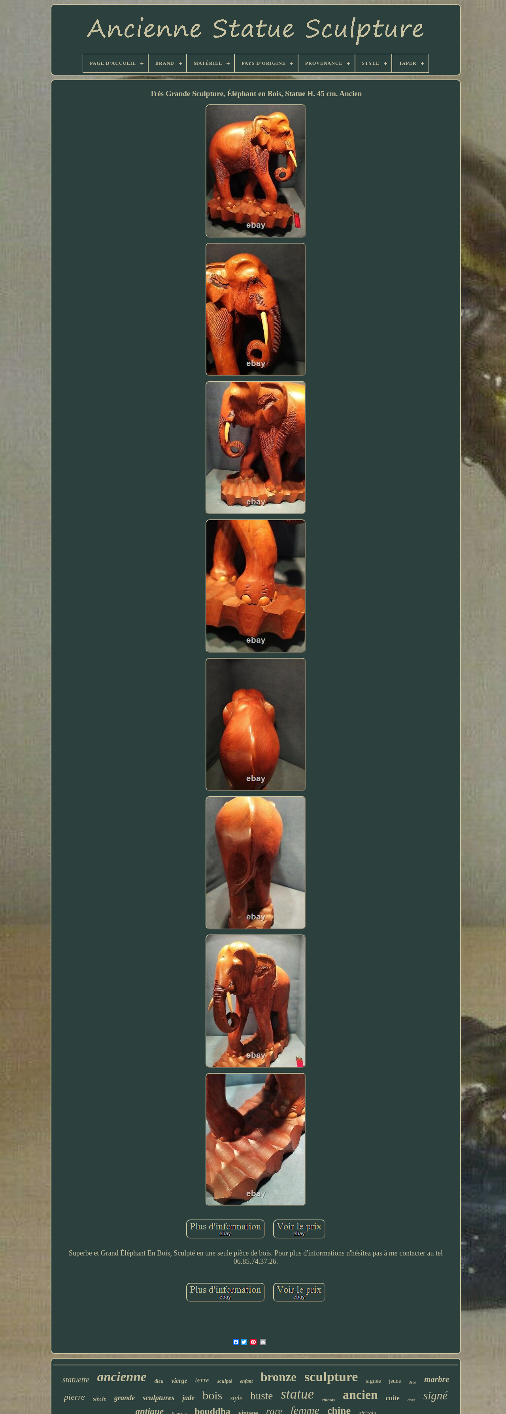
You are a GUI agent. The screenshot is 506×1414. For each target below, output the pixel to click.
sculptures (158, 1397)
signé (435, 1395)
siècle (99, 1398)
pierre (74, 1397)
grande (124, 1398)
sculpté (224, 1381)
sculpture (331, 1376)
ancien (360, 1395)
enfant (246, 1381)
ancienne (122, 1377)
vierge (179, 1380)
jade (188, 1398)
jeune (395, 1381)
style (236, 1398)
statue (297, 1394)
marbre (436, 1379)
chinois (328, 1399)
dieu (158, 1381)
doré (411, 1399)
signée (373, 1381)
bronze (278, 1377)
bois (212, 1395)
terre (202, 1380)
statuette (75, 1379)
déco (412, 1382)
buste (261, 1396)
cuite (393, 1398)
